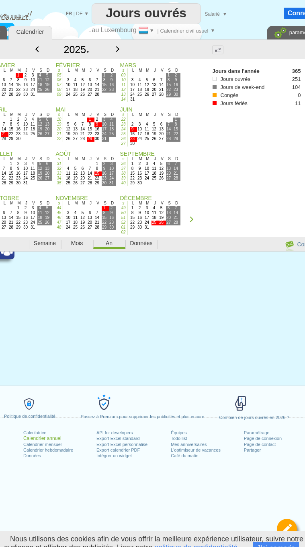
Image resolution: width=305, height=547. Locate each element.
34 (59, 178)
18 (59, 119)
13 (123, 94)
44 (59, 208)
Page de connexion (263, 438)
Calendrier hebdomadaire (48, 450)
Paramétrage (257, 432)
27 (123, 143)
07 (59, 85)
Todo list (179, 438)
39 (123, 178)
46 (59, 217)
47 (59, 222)
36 (123, 163)
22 (59, 138)
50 (123, 213)
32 (59, 168)
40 (123, 183)
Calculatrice (34, 432)
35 (59, 183)
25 (123, 134)
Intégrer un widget (114, 455)
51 (123, 217)
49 (123, 208)
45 (59, 213)
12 (123, 89)
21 (59, 134)
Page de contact (260, 444)
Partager (252, 450)
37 (123, 168)
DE (79, 14)
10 (123, 80)
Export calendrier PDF (118, 450)
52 (123, 222)
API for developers (114, 432)
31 (59, 163)
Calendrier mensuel (42, 444)
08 (59, 89)
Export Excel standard (118, 438)
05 (59, 75)
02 (123, 232)
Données (32, 455)
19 (59, 124)
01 (123, 227)
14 (123, 99)
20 (59, 129)
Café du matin (184, 455)
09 (59, 94)
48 (59, 227)
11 (123, 85)
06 (59, 80)
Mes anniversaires (189, 444)
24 (123, 129)
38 (123, 173)
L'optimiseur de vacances (196, 450)
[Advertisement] (225, 153)
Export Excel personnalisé (121, 444)
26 (123, 138)
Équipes (179, 432)
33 (59, 173)
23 (123, 124)
